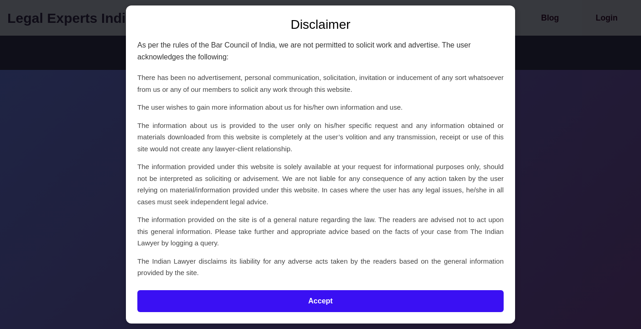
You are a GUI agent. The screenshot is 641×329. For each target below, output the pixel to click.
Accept (320, 301)
